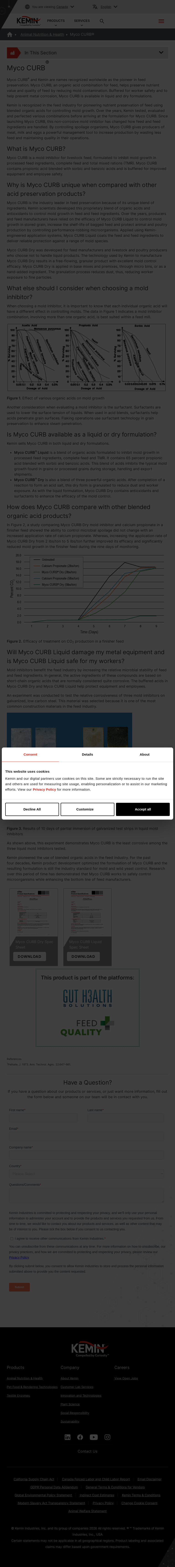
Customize (87, 809)
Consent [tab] (30, 754)
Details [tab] (87, 754)
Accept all (143, 809)
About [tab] (144, 754)
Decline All (32, 809)
